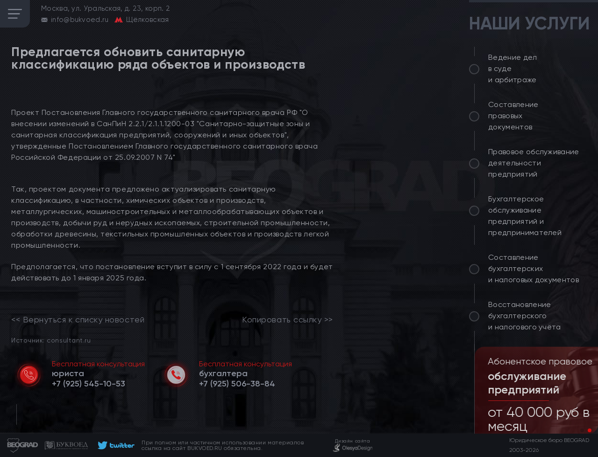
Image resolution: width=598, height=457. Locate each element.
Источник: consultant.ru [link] (51, 339)
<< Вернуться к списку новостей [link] (77, 319)
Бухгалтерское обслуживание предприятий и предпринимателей (525, 215)
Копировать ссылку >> (287, 319)
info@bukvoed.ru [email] (80, 19)
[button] (582, 430)
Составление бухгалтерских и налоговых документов (533, 268)
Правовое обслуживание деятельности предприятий (533, 163)
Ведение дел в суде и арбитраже (512, 68)
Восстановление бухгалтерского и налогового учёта (524, 315)
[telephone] (88, 383)
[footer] (115, 445)
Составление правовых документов (513, 115)
